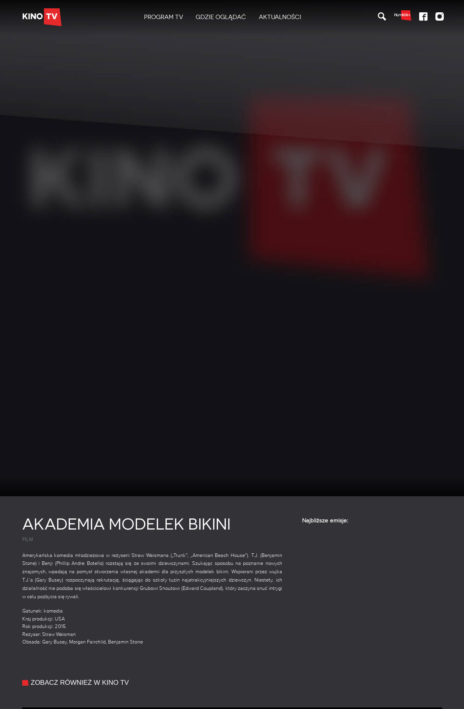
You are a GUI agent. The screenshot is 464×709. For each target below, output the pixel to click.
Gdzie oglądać (221, 17)
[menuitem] (163, 17)
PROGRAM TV (163, 17)
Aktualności (280, 17)
